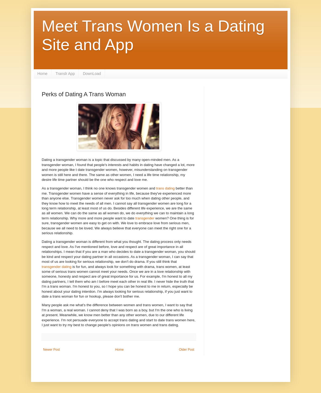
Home (43, 73)
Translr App (65, 73)
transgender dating (57, 267)
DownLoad (92, 73)
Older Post (186, 349)
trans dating (165, 188)
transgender (144, 218)
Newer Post (51, 349)
